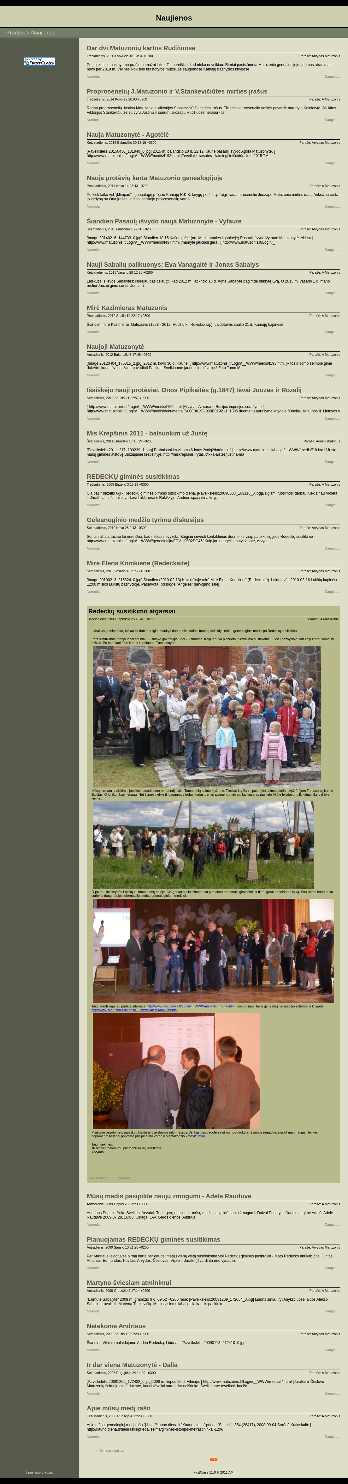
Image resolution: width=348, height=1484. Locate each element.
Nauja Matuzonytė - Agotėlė (128, 134)
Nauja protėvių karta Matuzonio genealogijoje (154, 177)
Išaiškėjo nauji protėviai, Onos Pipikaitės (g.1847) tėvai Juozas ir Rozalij (194, 389)
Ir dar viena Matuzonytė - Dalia (132, 1364)
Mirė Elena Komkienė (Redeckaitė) (138, 563)
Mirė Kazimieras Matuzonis (127, 307)
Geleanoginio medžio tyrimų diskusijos (145, 519)
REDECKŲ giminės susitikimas (133, 476)
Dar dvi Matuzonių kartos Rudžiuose (141, 48)
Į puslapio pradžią (39, 1472)
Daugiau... (332, 76)
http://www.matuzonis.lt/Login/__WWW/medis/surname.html (190, 1006)
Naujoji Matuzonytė (115, 346)
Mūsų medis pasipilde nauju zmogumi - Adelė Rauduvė (169, 1196)
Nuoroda (93, 76)
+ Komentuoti (98, 1178)
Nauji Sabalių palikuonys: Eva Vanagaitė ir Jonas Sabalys (173, 264)
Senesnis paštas (110, 1450)
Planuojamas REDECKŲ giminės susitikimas (153, 1239)
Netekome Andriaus (116, 1326)
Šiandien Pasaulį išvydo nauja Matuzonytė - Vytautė (164, 221)
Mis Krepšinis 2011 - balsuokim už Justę (147, 433)
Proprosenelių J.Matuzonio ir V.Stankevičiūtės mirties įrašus (177, 91)
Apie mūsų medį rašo (118, 1408)
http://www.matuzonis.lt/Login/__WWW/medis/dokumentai (134, 1010)
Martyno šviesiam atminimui (129, 1282)
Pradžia (15, 32)
